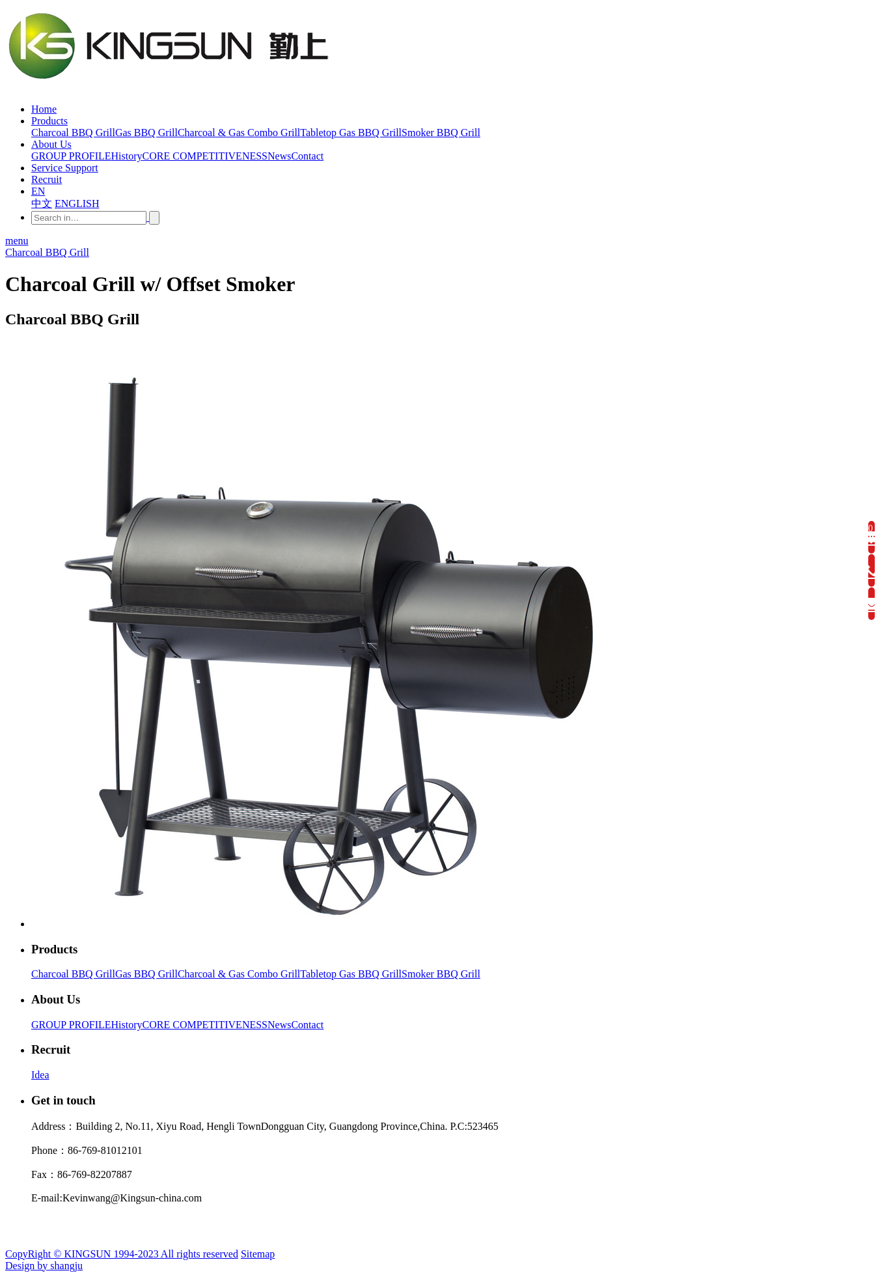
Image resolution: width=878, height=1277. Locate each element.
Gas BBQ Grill (146, 973)
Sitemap (258, 1253)
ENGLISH (77, 203)
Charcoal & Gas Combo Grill (239, 973)
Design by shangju (44, 1265)
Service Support (64, 167)
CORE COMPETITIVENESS (205, 1024)
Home (44, 109)
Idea (40, 1074)
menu (17, 240)
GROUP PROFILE (71, 1024)
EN (38, 191)
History (127, 1024)
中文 (41, 203)
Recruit (46, 179)
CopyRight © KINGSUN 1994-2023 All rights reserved (121, 1253)
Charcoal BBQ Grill (47, 252)
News (279, 1024)
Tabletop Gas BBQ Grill (351, 973)
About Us (51, 144)
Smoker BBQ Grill (441, 973)
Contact (307, 1024)
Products (49, 120)
